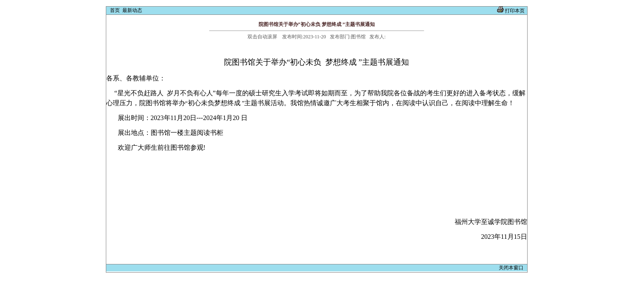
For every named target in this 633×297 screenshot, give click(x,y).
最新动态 (132, 10)
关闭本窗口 (512, 268)
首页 (115, 10)
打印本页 (515, 11)
